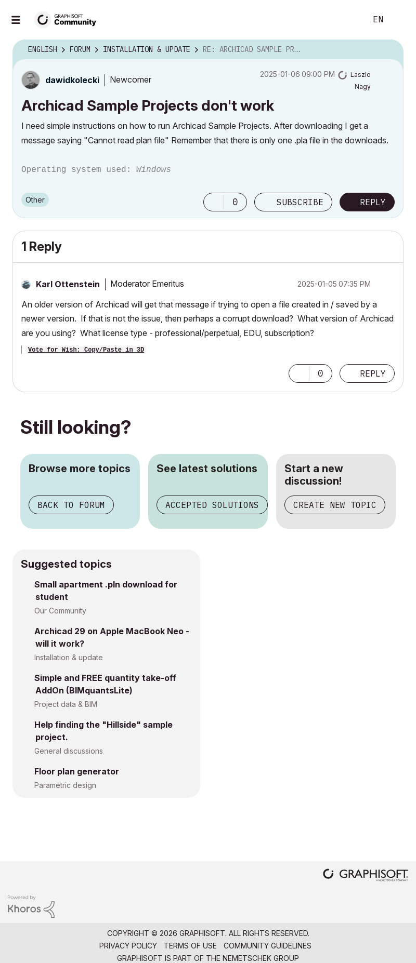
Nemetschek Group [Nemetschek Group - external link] (261, 958)
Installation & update (68, 657)
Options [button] (389, 49)
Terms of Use (190, 945)
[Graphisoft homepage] (365, 876)
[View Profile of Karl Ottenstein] (68, 284)
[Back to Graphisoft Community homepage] (68, 19)
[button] (214, 202)
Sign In (399, 19)
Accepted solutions (212, 505)
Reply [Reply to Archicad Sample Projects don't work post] (373, 202)
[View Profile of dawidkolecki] (72, 80)
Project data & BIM (65, 704)
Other (35, 199)
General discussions (68, 750)
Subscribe (300, 202)
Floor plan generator (76, 771)
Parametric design (65, 785)
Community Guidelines (267, 945)
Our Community (60, 610)
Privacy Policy (128, 945)
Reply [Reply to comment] (373, 373)
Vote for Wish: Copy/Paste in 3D (86, 350)
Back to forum (71, 505)
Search (347, 19)
